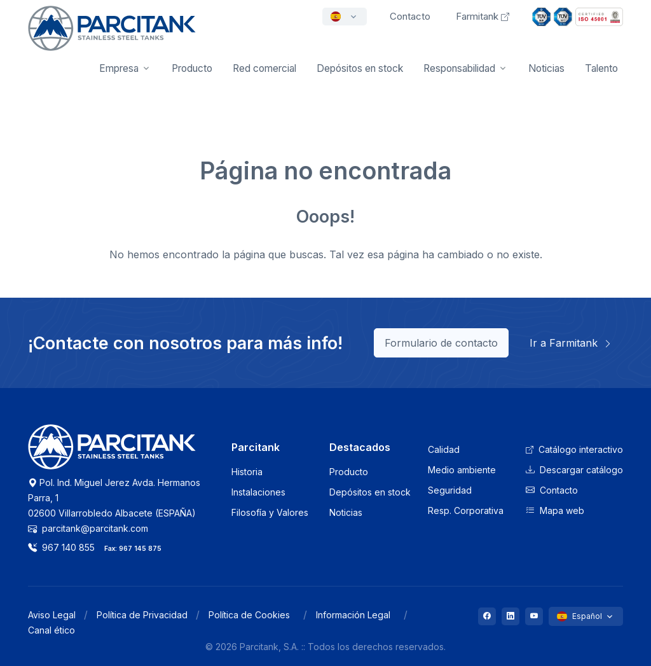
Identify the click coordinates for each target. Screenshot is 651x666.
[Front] (112, 37)
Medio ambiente (462, 469)
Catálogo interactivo (574, 449)
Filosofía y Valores (269, 512)
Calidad (444, 449)
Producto (348, 471)
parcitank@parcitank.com (88, 528)
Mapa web (555, 510)
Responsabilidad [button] (459, 68)
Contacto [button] (410, 16)
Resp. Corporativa (466, 510)
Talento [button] (601, 68)
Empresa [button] (119, 68)
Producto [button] (192, 68)
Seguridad (450, 490)
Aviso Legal (52, 614)
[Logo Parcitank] (112, 454)
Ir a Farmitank (571, 342)
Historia (247, 471)
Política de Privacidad (142, 614)
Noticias (546, 68)
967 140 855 (61, 547)
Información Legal (353, 614)
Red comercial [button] (264, 68)
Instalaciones (258, 492)
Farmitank (482, 16)
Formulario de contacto (441, 342)
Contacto (552, 490)
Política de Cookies (249, 614)
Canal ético (51, 630)
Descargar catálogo (574, 469)
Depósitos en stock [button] (360, 68)
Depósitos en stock (370, 492)
